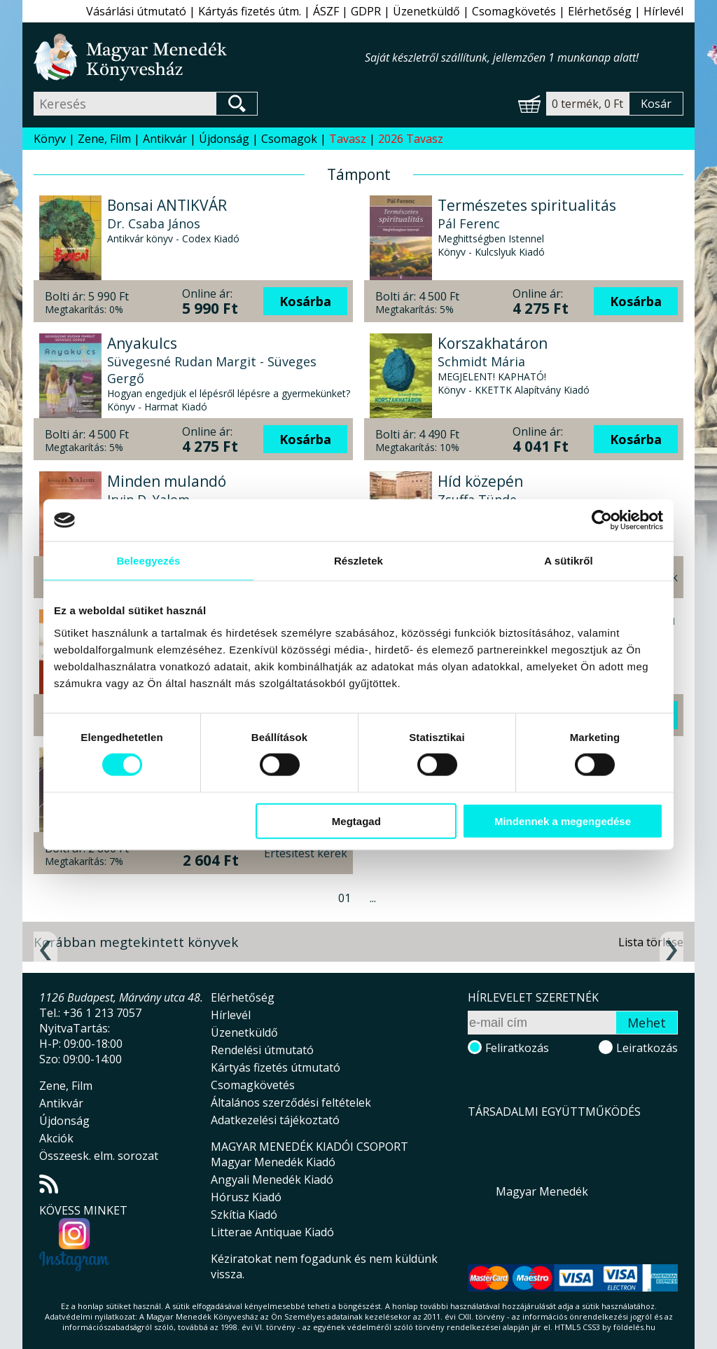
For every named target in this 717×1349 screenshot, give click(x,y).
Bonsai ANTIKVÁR (167, 205)
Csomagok (289, 138)
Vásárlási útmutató (136, 11)
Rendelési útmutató (262, 1050)
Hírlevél (663, 11)
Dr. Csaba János (153, 223)
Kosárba (305, 301)
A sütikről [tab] (568, 561)
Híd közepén (480, 481)
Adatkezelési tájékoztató (275, 1120)
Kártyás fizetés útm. (249, 11)
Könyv (50, 138)
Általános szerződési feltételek (291, 1102)
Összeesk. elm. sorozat (98, 1155)
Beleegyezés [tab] (148, 561)
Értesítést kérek (305, 853)
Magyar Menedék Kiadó (273, 1162)
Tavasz (347, 138)
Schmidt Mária (481, 361)
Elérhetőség (600, 11)
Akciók (56, 1138)
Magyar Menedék (542, 1191)
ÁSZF (326, 11)
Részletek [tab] (358, 561)
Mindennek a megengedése (562, 820)
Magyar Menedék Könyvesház (199, 57)
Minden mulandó (166, 481)
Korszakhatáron (493, 343)
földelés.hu (634, 1327)
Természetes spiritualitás (527, 205)
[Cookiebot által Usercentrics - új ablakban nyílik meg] (602, 520)
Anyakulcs (142, 343)
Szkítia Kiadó (244, 1214)
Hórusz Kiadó (246, 1197)
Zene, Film (104, 138)
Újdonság (224, 138)
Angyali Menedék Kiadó (272, 1179)
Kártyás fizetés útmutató (275, 1067)
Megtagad (356, 820)
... (373, 898)
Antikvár (165, 138)
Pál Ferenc (469, 223)
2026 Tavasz (410, 138)
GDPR (366, 11)
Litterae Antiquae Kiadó (272, 1232)
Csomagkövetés (514, 11)
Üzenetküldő (426, 11)
